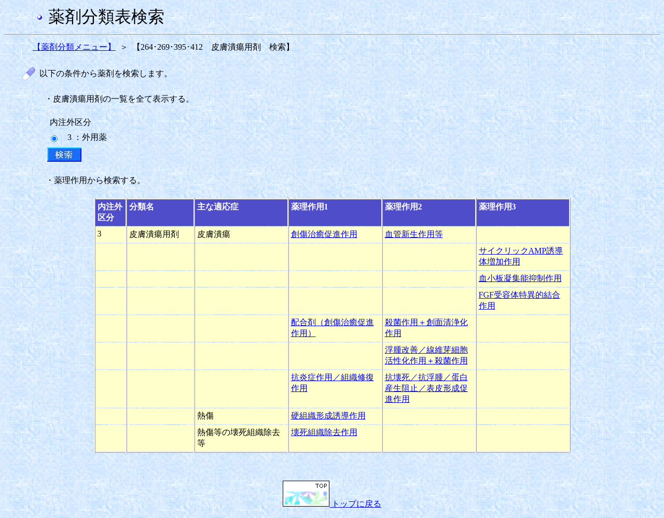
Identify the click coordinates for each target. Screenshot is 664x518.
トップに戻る (332, 503)
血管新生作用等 (414, 234)
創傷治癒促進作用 (324, 234)
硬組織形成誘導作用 (328, 415)
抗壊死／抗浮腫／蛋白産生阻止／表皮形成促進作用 (426, 388)
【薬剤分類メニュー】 (74, 47)
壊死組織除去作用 (324, 432)
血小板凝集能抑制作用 (520, 278)
